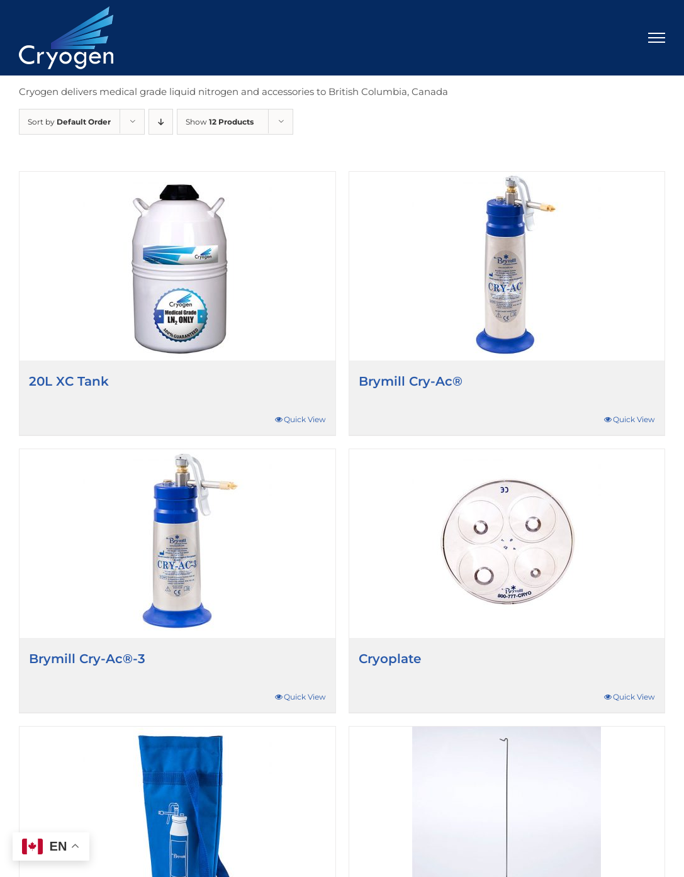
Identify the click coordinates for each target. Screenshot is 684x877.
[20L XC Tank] (177, 266)
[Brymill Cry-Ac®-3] (177, 543)
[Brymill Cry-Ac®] (507, 266)
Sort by (69, 121)
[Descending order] (161, 122)
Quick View (305, 419)
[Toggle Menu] (657, 38)
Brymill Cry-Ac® (411, 381)
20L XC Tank (69, 381)
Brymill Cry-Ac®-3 (87, 658)
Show (220, 121)
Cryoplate (390, 658)
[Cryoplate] (507, 543)
